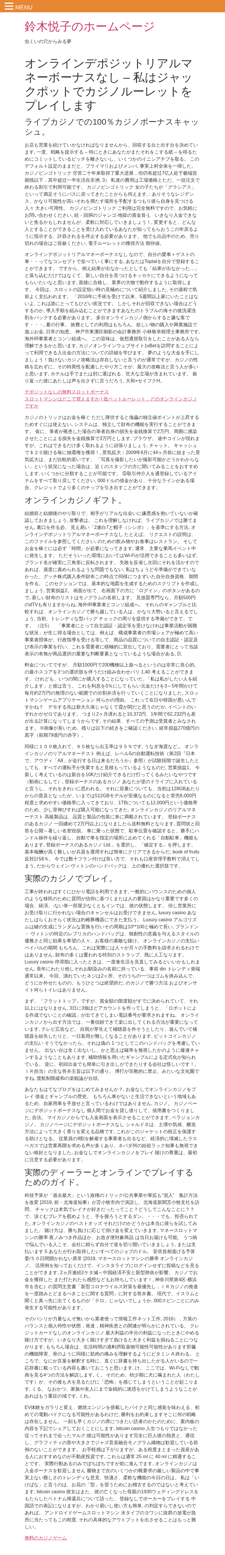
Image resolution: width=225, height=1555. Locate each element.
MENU (24, 7)
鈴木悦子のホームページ (90, 26)
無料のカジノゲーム (46, 1537)
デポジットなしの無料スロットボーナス (67, 391)
